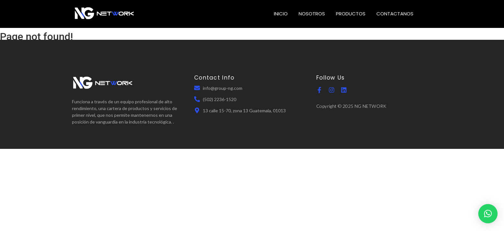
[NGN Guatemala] (104, 13)
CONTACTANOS (394, 13)
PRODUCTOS (350, 13)
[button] (488, 213)
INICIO (281, 13)
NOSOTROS (312, 13)
